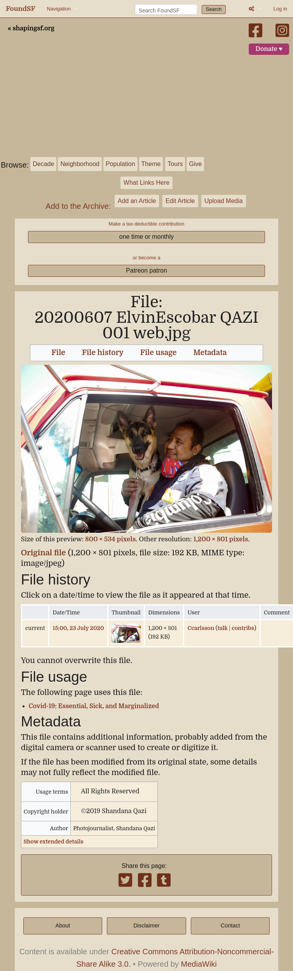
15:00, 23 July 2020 (78, 628)
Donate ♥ (269, 48)
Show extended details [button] (54, 841)
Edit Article (180, 201)
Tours (175, 164)
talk (223, 628)
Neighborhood (79, 164)
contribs (243, 628)
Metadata (210, 352)
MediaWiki (199, 964)
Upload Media (223, 201)
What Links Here (146, 182)
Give (195, 164)
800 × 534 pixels (110, 539)
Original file (43, 552)
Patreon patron (146, 270)
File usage (158, 352)
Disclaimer (146, 925)
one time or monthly (146, 236)
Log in (280, 9)
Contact (230, 925)
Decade (43, 164)
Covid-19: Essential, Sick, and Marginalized (94, 706)
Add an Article (137, 201)
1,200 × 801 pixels (221, 539)
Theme (151, 164)
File (58, 352)
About (63, 925)
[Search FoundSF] (166, 9)
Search (214, 9)
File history (103, 352)
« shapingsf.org (31, 28)
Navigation (59, 9)
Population (120, 164)
